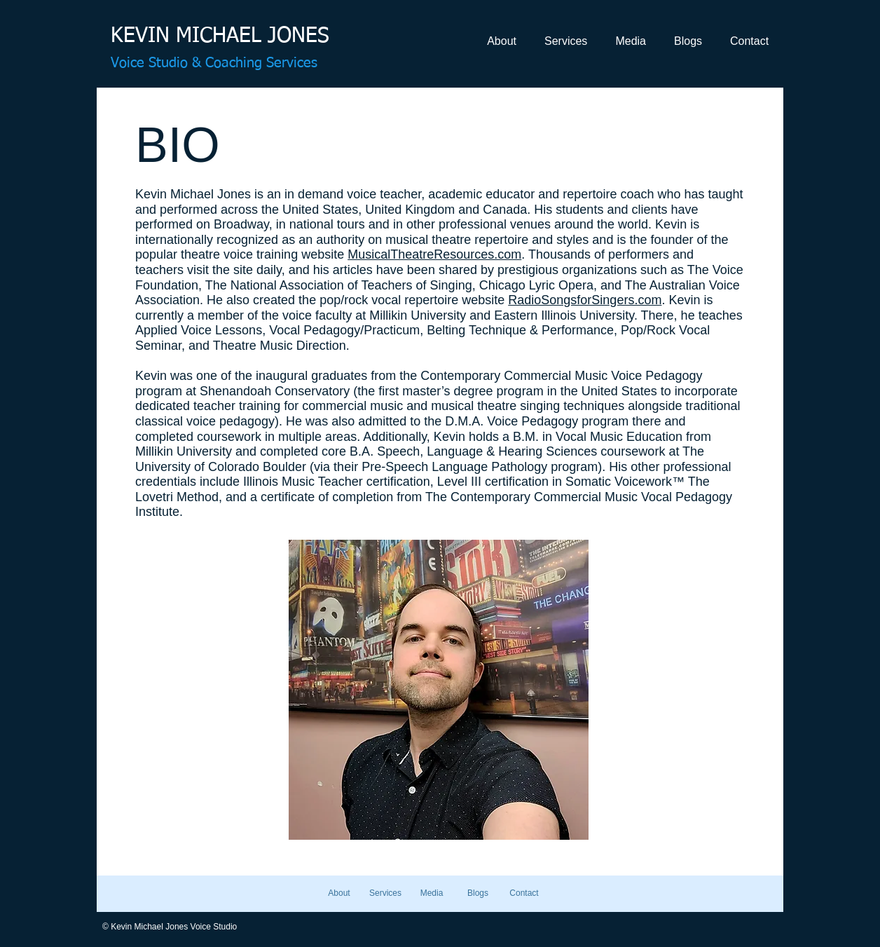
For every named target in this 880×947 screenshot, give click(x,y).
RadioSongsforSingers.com (584, 300)
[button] (501, 41)
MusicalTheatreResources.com (434, 254)
